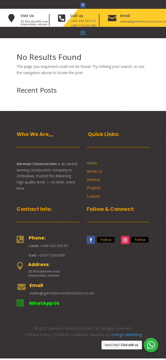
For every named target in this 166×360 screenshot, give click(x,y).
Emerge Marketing (126, 334)
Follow (105, 239)
